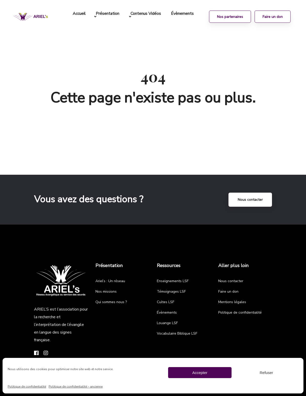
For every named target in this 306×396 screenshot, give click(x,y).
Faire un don (228, 291)
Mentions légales (232, 302)
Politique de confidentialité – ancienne (76, 386)
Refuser (266, 372)
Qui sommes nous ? (111, 302)
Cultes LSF (165, 302)
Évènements (167, 312)
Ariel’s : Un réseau (110, 281)
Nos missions (106, 291)
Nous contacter (250, 199)
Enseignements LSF (173, 281)
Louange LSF (167, 323)
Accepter (199, 372)
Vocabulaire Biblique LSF (177, 333)
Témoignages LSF (171, 291)
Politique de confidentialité (27, 386)
